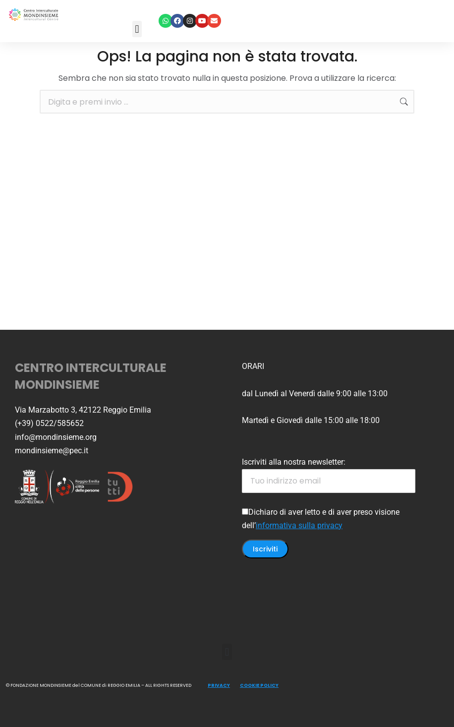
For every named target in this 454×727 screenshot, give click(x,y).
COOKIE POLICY (259, 685)
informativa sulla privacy (299, 525)
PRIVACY (219, 685)
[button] (137, 29)
